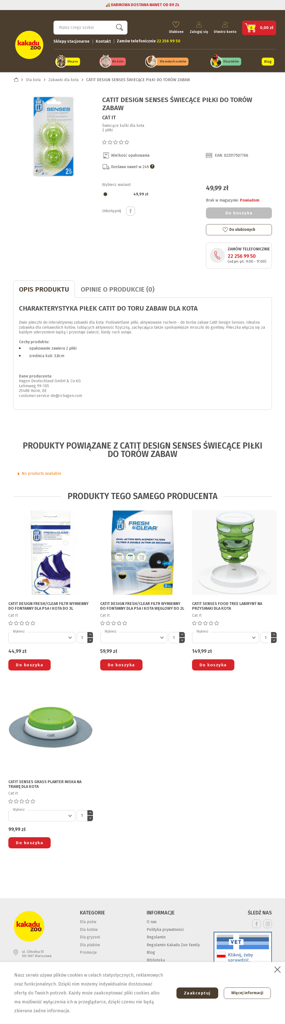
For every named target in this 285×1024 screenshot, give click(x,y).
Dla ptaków (231, 61)
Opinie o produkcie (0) (117, 288)
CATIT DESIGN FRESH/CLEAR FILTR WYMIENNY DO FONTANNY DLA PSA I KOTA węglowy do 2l (142, 605)
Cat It (109, 116)
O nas (152, 921)
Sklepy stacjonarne (71, 40)
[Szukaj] (90, 27)
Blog (267, 61)
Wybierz (19, 631)
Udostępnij (130, 209)
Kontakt (103, 40)
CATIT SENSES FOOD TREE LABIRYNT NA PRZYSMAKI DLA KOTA (227, 605)
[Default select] (41, 636)
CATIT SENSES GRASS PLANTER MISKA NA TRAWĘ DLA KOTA (45, 783)
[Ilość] (82, 636)
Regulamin (156, 936)
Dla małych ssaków (173, 61)
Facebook (256, 923)
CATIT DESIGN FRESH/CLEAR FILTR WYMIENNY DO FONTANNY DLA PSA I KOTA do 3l (48, 605)
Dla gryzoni (90, 936)
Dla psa (72, 61)
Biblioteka (156, 959)
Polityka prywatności (165, 928)
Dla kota (117, 61)
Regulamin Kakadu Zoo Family (173, 943)
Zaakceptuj (195, 993)
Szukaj (118, 26)
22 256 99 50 (242, 255)
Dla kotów (89, 928)
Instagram (267, 923)
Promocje (88, 951)
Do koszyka (239, 211)
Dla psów (88, 921)
